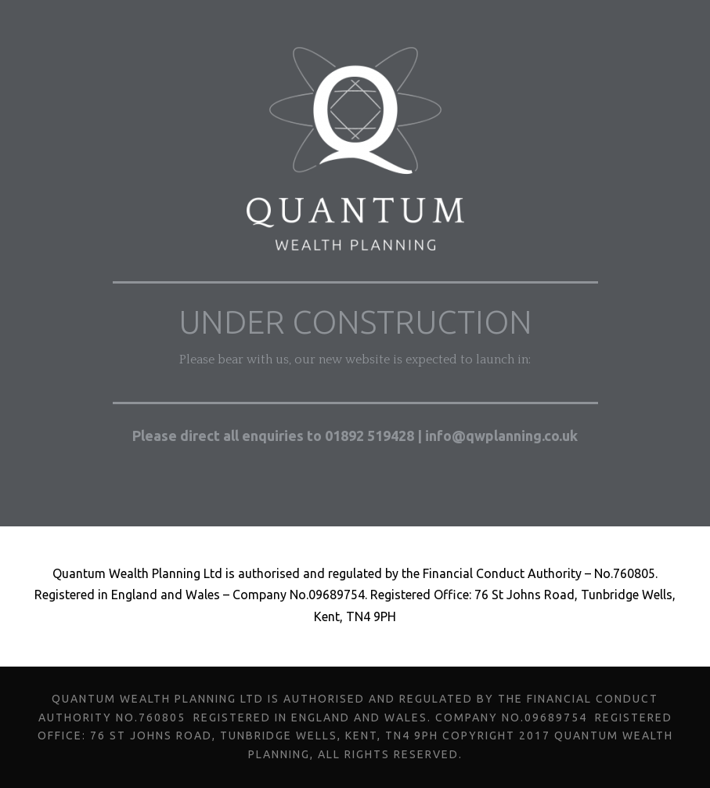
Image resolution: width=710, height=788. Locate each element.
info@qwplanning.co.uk (502, 435)
